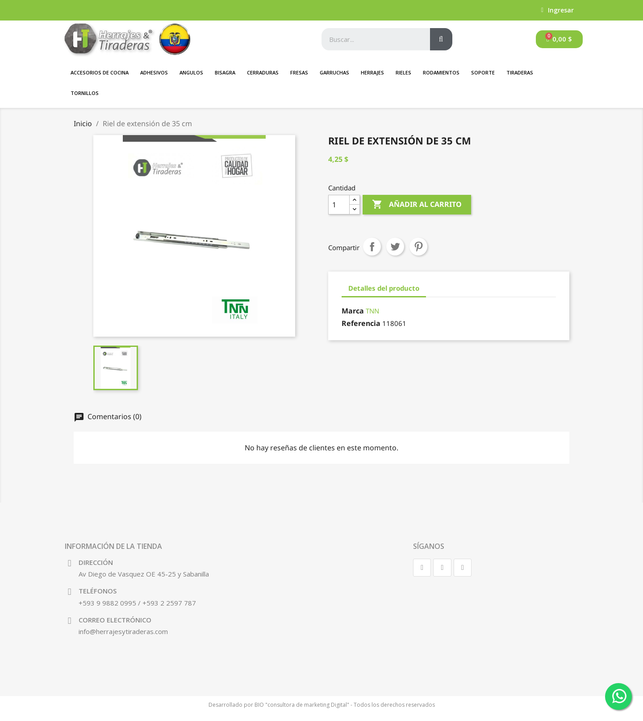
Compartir (372, 246)
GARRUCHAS (334, 72)
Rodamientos (441, 72)
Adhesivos (154, 72)
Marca (353, 310)
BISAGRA (225, 72)
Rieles (403, 72)
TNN (372, 310)
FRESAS (299, 72)
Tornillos (85, 93)
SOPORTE (483, 72)
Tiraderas (519, 72)
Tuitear (395, 246)
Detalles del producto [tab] (383, 288)
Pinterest (418, 246)
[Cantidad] (339, 204)
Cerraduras (263, 72)
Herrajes (372, 72)
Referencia (361, 323)
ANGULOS (191, 72)
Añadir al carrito (417, 204)
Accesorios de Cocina (100, 72)
